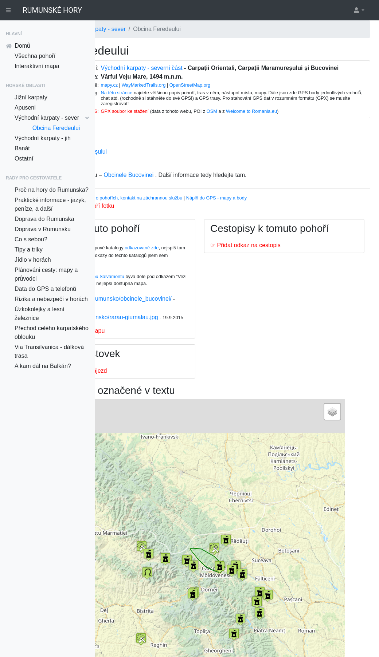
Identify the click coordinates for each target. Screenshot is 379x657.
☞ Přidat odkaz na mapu (145, 355)
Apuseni (25, 107)
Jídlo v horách (33, 260)
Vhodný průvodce (124, 204)
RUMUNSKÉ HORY (52, 10)
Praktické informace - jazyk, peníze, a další (50, 204)
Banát (22, 148)
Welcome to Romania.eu (309, 117)
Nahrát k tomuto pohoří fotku (150, 212)
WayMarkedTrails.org (202, 91)
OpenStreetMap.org (248, 91)
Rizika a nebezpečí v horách (51, 299)
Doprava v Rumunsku (43, 229)
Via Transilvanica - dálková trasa (49, 351)
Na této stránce (175, 99)
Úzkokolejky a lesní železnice (40, 313)
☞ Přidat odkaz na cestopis (282, 264)
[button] (358, 10)
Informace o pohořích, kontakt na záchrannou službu (200, 204)
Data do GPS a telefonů (45, 289)
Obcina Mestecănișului (150, 158)
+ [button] (127, 433)
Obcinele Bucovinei (201, 181)
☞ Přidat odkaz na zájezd (147, 395)
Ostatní (24, 158)
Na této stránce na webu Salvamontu (159, 283)
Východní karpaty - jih (43, 138)
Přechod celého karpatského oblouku (52, 332)
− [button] (127, 444)
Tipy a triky (29, 249)
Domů (18, 46)
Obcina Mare (138, 149)
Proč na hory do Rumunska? (52, 190)
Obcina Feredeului (56, 128)
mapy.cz (167, 91)
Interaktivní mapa (37, 66)
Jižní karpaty (31, 97)
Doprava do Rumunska (44, 219)
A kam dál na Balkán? (43, 366)
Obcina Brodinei (142, 167)
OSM (270, 117)
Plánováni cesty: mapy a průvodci (46, 274)
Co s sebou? (31, 239)
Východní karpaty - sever (52, 118)
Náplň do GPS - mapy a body (289, 204)
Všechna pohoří (35, 56)
